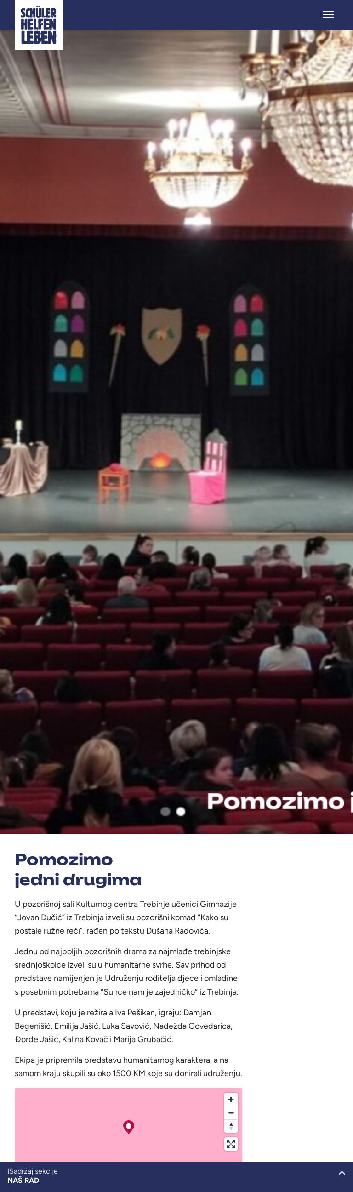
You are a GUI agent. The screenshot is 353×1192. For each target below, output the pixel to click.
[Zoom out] (231, 1112)
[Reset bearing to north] (231, 1126)
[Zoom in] (231, 1099)
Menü (328, 10)
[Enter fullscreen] (231, 1144)
